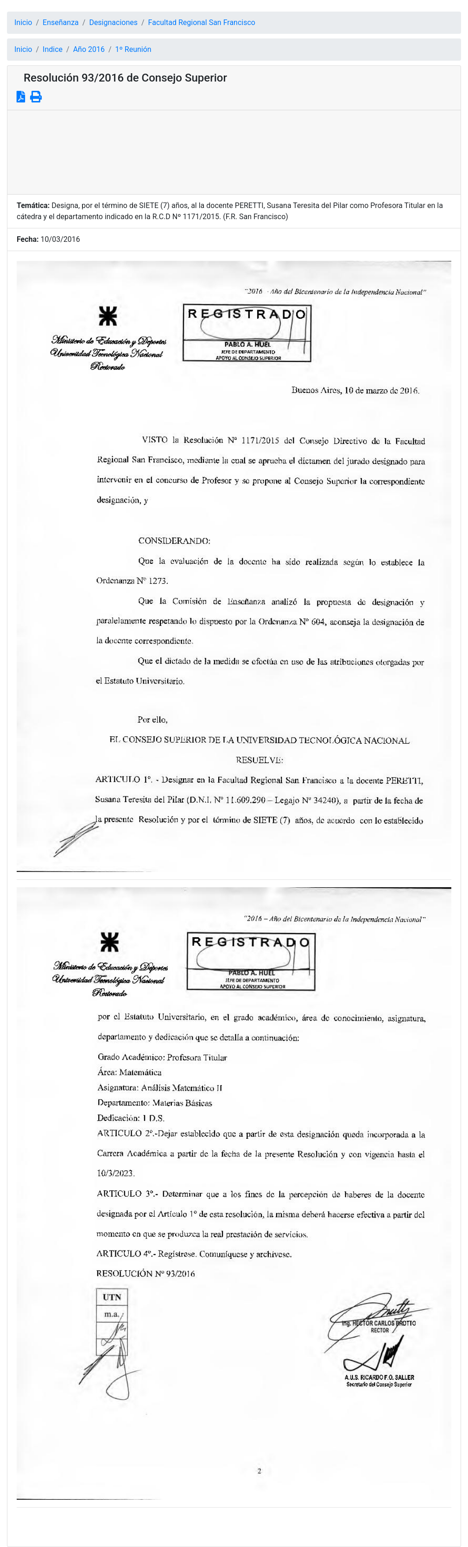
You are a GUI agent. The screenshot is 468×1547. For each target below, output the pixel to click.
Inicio (23, 22)
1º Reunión (133, 49)
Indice (53, 49)
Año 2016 (89, 49)
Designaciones (113, 22)
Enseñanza (61, 22)
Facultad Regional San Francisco (201, 22)
